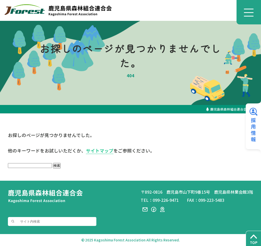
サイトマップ (99, 151)
